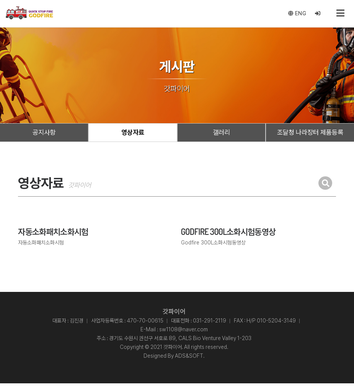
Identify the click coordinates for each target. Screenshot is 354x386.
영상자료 (133, 134)
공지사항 (44, 134)
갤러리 (221, 134)
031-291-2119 (209, 323)
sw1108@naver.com (183, 332)
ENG (296, 14)
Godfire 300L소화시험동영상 (228, 234)
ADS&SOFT (189, 358)
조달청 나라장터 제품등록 (310, 134)
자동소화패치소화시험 (53, 234)
